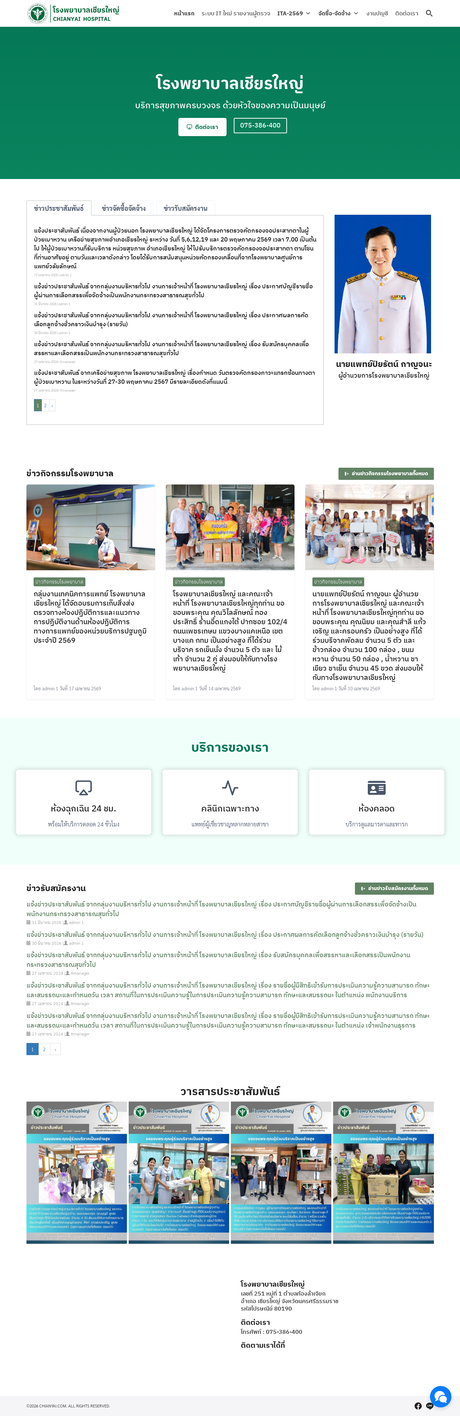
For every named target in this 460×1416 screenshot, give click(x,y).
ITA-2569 (293, 13)
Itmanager (67, 361)
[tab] (58, 207)
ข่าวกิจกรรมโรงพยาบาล (59, 581)
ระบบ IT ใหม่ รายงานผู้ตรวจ (238, 13)
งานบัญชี (377, 13)
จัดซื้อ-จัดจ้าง (336, 13)
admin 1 (65, 274)
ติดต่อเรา (406, 13)
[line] (429, 1406)
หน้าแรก (187, 13)
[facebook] (418, 1406)
